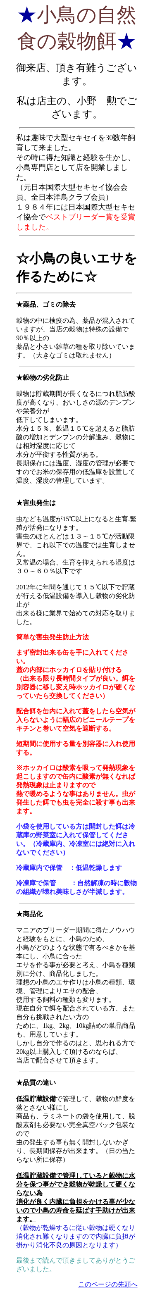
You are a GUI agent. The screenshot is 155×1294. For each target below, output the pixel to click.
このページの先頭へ (108, 1284)
